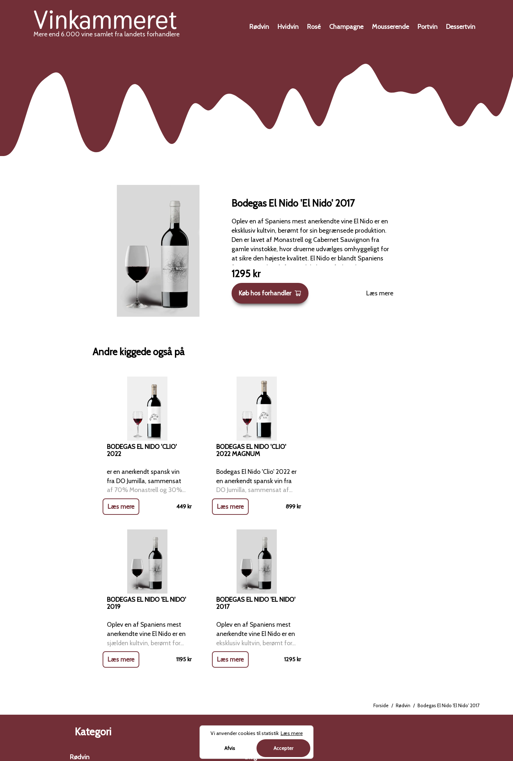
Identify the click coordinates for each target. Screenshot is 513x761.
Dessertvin (460, 27)
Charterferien (418, 673)
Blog (251, 605)
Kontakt (255, 643)
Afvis (229, 748)
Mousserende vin (93, 682)
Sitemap (257, 682)
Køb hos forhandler (270, 293)
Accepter (283, 748)
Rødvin (259, 27)
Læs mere (379, 293)
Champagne (346, 27)
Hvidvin (288, 27)
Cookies (255, 663)
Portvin (427, 27)
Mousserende (390, 27)
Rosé (314, 27)
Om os (254, 624)
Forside (381, 553)
